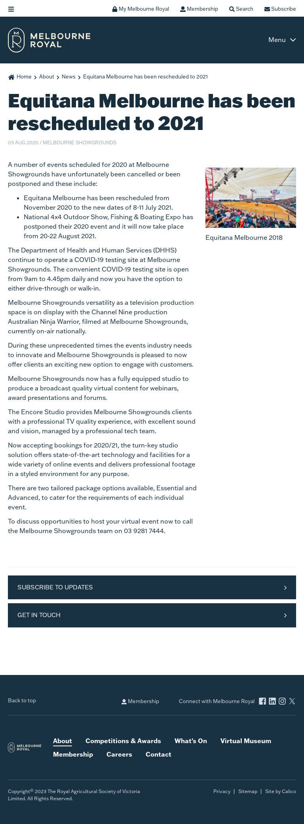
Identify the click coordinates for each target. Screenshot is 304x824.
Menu (277, 40)
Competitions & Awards (123, 740)
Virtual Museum (245, 740)
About (46, 76)
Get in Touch (39, 615)
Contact (158, 754)
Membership (140, 701)
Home (24, 76)
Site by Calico (280, 791)
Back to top (22, 700)
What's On (191, 740)
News (69, 76)
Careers (119, 754)
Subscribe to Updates (55, 587)
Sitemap (247, 791)
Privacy (221, 791)
